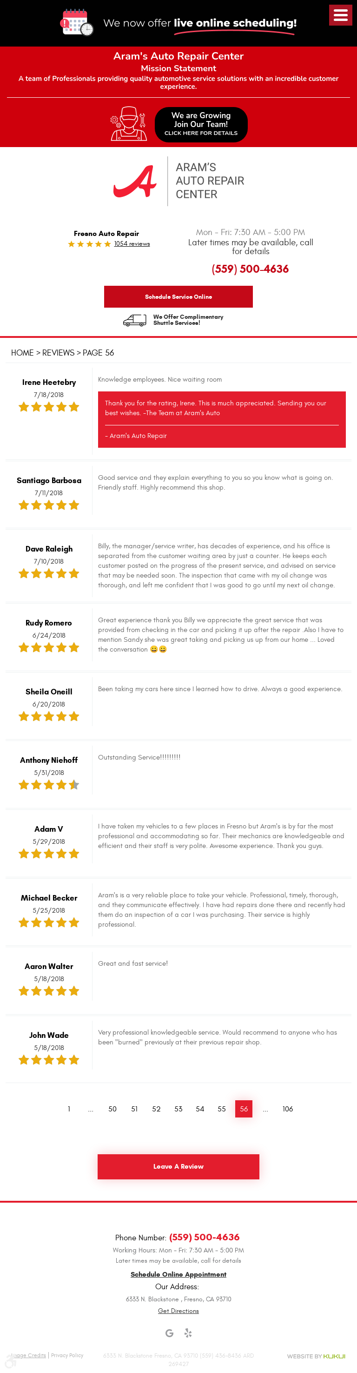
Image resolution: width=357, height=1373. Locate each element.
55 (221, 1108)
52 (156, 1108)
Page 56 (98, 353)
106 (287, 1108)
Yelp (187, 1337)
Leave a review (178, 1167)
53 (177, 1108)
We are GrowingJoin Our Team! (201, 124)
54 (199, 1108)
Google (169, 1337)
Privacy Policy (67, 1355)
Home (22, 353)
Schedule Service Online (178, 297)
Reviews (58, 353)
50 (112, 1108)
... (90, 1108)
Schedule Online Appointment (178, 1274)
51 (134, 1108)
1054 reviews (132, 244)
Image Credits (28, 1355)
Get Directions (178, 1310)
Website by (316, 1356)
